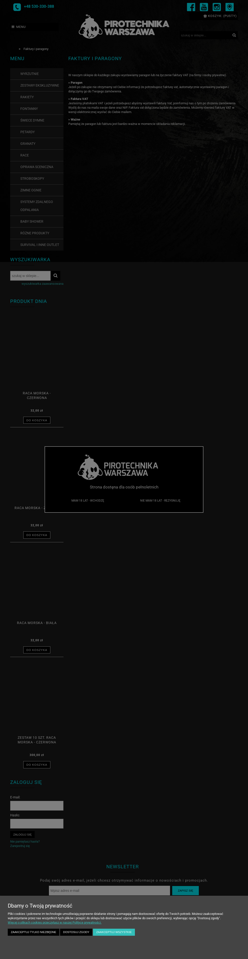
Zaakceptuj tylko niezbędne (33, 932)
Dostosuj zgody (76, 932)
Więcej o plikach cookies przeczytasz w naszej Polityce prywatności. (54, 922)
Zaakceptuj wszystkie (114, 932)
